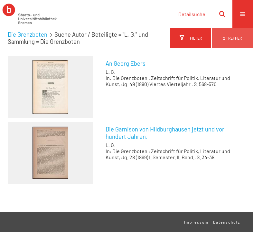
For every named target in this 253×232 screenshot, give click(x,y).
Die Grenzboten (27, 34)
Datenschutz (226, 222)
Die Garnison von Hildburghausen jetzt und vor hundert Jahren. (165, 133)
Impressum (196, 222)
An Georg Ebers (125, 63)
